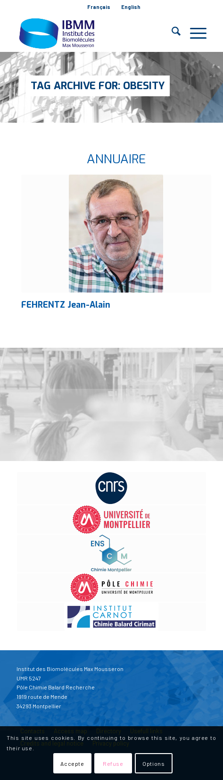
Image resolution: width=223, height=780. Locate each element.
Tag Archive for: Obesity (98, 85)
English (130, 7)
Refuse (113, 763)
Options (153, 763)
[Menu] (193, 33)
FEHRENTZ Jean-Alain (65, 304)
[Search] (171, 33)
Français (98, 7)
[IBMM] (92, 33)
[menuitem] (99, 7)
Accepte (72, 763)
